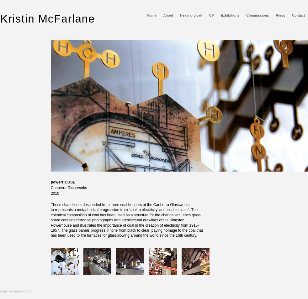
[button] (65, 261)
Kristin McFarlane (47, 19)
